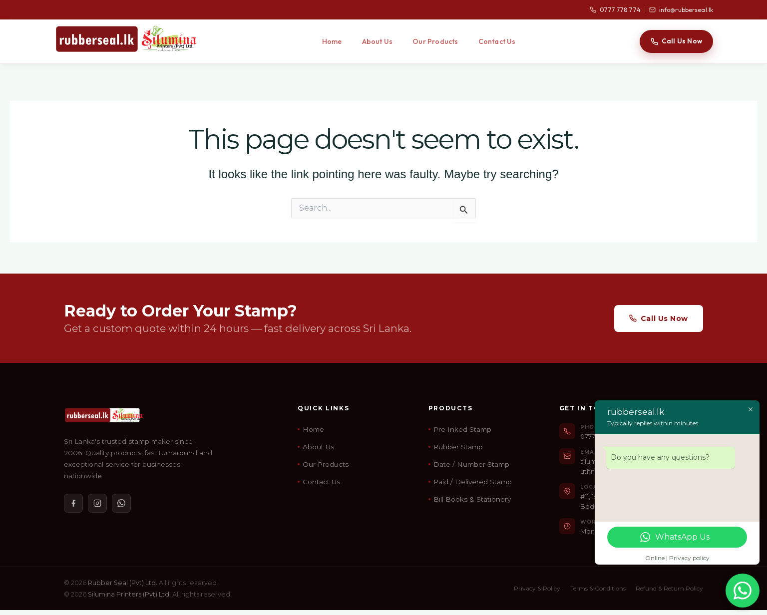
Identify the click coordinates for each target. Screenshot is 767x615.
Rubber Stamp (458, 447)
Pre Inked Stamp (462, 429)
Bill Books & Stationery (472, 499)
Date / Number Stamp (471, 464)
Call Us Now (676, 40)
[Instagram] (97, 503)
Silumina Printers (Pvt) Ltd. (129, 594)
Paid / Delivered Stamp (472, 482)
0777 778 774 (615, 9)
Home (332, 41)
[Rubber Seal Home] (126, 39)
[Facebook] (73, 503)
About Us (377, 41)
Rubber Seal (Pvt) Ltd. (122, 583)
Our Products (435, 41)
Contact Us (497, 41)
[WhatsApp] (121, 503)
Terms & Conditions (598, 588)
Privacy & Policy (537, 588)
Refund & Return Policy (669, 588)
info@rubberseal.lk (681, 9)
